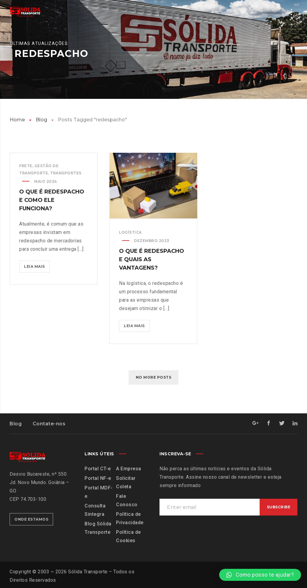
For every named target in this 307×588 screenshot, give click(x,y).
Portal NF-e (98, 478)
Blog (41, 120)
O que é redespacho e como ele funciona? (51, 200)
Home (17, 120)
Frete (25, 166)
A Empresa (128, 468)
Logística (130, 232)
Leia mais (37, 265)
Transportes (66, 173)
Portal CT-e (98, 468)
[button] (260, 575)
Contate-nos (49, 424)
